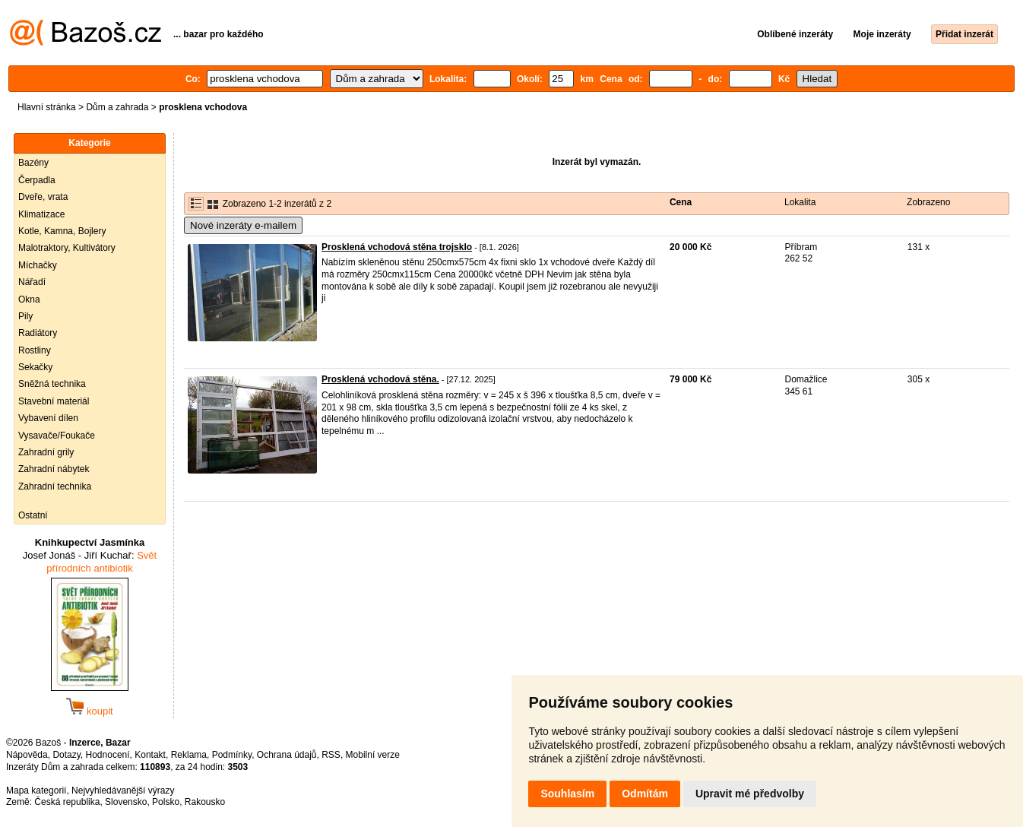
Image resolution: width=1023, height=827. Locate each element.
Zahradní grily (46, 452)
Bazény (33, 162)
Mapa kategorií (36, 790)
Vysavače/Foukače (56, 435)
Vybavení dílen (48, 418)
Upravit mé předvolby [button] (749, 793)
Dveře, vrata (43, 197)
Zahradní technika (54, 486)
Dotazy (66, 754)
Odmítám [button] (645, 793)
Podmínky (232, 754)
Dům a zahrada (117, 107)
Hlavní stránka (46, 107)
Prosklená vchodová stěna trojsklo (396, 247)
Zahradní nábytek (53, 469)
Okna (29, 299)
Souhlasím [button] (567, 793)
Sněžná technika (52, 384)
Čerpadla (36, 180)
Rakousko (205, 802)
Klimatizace (41, 214)
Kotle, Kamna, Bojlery (62, 231)
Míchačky (37, 265)
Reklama (189, 754)
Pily (25, 316)
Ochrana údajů (287, 754)
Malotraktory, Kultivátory (67, 247)
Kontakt (150, 754)
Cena (681, 202)
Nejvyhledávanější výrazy (122, 790)
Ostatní (33, 515)
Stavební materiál (53, 401)
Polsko (165, 802)
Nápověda (27, 754)
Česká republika (67, 802)
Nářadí (32, 282)
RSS (330, 754)
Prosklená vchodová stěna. (380, 379)
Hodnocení (108, 754)
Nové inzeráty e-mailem (243, 225)
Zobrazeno (928, 202)
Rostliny (34, 350)
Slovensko (126, 802)
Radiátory (37, 333)
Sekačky (35, 367)
